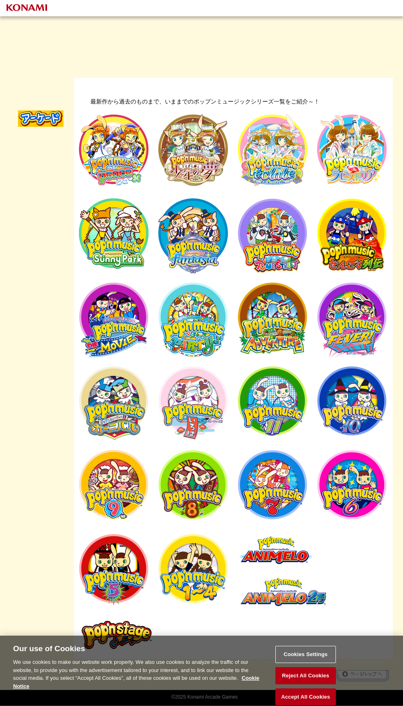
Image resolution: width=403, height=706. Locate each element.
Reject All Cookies (305, 680)
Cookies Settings (306, 659)
